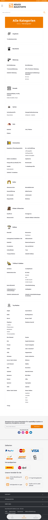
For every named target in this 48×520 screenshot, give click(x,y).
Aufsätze (9, 268)
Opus (26, 400)
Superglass (28, 383)
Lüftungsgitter (28, 151)
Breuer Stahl (28, 318)
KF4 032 (27, 79)
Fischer (9, 345)
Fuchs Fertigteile (29, 345)
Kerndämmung (28, 65)
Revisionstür (28, 162)
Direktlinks (8, 504)
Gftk (8, 352)
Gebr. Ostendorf (29, 348)
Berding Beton (29, 314)
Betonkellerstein (29, 187)
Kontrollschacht (11, 285)
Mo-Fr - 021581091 (42, 0)
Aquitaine (27, 393)
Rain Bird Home (29, 371)
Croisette (27, 395)
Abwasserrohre (11, 187)
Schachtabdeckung (30, 285)
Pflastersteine (10, 327)
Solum (26, 402)
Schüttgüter (28, 289)
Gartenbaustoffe (11, 112)
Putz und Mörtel (29, 246)
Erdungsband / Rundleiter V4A (14, 238)
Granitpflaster (28, 268)
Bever (8, 318)
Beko (8, 314)
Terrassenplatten (11, 334)
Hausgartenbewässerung (31, 112)
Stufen (8, 331)
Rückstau (27, 198)
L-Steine (9, 324)
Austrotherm (28, 310)
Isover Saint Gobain (12, 360)
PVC (26, 277)
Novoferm (27, 367)
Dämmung (15, 60)
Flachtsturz (28, 235)
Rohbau (15, 227)
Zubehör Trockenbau (12, 172)
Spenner (9, 383)
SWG (8, 386)
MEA (8, 367)
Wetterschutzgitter (29, 155)
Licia (26, 397)
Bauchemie (16, 48)
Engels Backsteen (29, 341)
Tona (26, 250)
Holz (14, 124)
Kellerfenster (28, 191)
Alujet (8, 310)
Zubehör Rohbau (29, 253)
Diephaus (9, 322)
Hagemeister (28, 352)
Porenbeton (10, 246)
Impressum (20, 511)
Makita (27, 364)
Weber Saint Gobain (12, 390)
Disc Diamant (10, 337)
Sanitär (9, 166)
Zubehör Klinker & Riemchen (32, 217)
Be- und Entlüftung (30, 148)
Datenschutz (12, 511)
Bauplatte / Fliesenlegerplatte (14, 148)
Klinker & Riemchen (18, 208)
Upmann (27, 386)
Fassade (15, 88)
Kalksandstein (28, 238)
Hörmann (9, 356)
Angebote (15, 33)
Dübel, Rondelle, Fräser (12, 97)
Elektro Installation (12, 158)
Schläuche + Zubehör (30, 115)
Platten (9, 133)
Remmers (9, 375)
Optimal (9, 371)
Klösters (27, 360)
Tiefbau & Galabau (18, 263)
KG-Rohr (27, 272)
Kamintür (9, 242)
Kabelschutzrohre (11, 272)
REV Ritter (28, 375)
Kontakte (7, 494)
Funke (8, 348)
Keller (14, 182)
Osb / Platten (28, 129)
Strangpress (28, 213)
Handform (9, 213)
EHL (8, 341)
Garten (14, 107)
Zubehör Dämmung (11, 72)
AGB (6, 511)
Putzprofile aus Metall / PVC (14, 162)
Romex (8, 379)
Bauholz (9, 129)
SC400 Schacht (28, 279)
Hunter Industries (29, 356)
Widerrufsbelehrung (30, 511)
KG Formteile (10, 195)
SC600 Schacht (28, 282)
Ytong (8, 405)
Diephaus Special (29, 322)
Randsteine (9, 329)
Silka (26, 379)
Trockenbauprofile (30, 166)
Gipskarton (28, 158)
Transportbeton (11, 253)
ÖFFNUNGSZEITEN (9, 499)
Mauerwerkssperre (30, 242)
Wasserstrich (10, 217)
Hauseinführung (11, 191)
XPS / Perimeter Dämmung (32, 69)
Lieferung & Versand (10, 513)
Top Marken (16, 305)
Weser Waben (28, 390)
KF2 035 (27, 76)
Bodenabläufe (10, 169)
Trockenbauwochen (12, 39)
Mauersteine (10, 115)
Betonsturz (28, 232)
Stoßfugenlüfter (29, 153)
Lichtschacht (28, 195)
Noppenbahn (10, 198)
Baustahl (9, 232)
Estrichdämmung (11, 65)
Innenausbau (16, 143)
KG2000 (27, 275)
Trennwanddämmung (12, 69)
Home (18, 23)
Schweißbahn (10, 250)
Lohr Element (10, 364)
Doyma (27, 337)
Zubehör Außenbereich (13, 294)
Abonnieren (37, 426)
